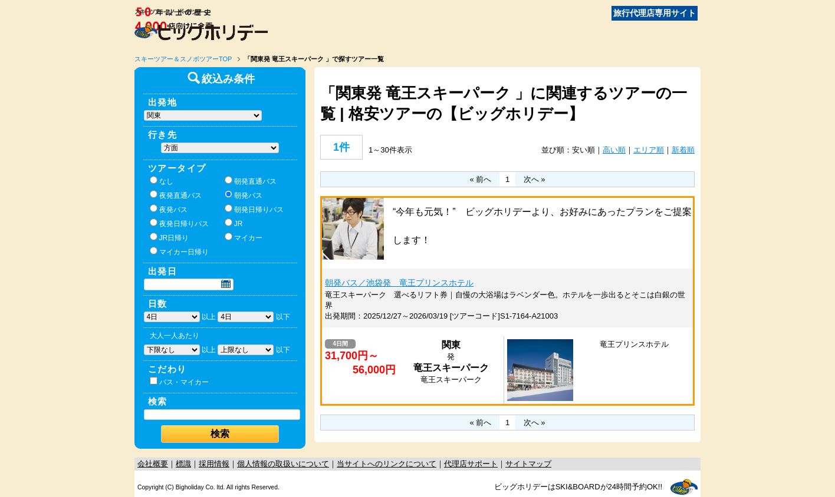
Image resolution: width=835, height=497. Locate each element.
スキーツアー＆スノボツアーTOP (183, 58)
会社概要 (152, 463)
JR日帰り (169, 237)
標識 (183, 463)
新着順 (683, 149)
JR (234, 223)
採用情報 (214, 463)
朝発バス (243, 195)
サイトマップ (528, 463)
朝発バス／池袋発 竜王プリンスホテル (399, 282)
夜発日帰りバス (179, 223)
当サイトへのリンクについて (386, 463)
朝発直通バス (251, 180)
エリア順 (648, 149)
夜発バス (169, 209)
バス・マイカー (179, 381)
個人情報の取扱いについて (283, 463)
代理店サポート (471, 463)
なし (161, 180)
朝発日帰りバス (254, 209)
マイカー (243, 237)
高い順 (614, 149)
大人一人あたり (174, 336)
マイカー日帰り (179, 251)
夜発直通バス (176, 195)
